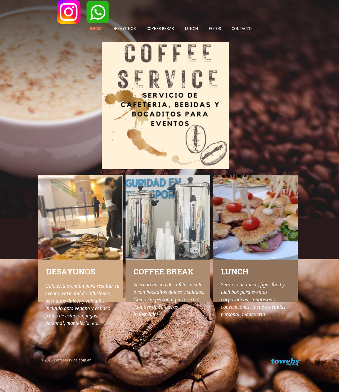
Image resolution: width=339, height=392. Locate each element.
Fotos (215, 28)
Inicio (96, 28)
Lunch (191, 28)
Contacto (242, 28)
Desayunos (124, 28)
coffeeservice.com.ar (72, 360)
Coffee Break (160, 28)
